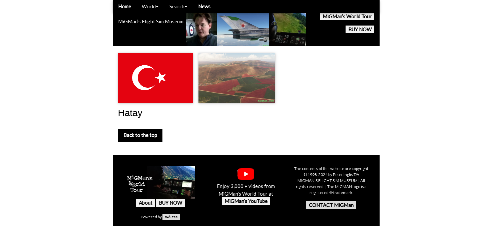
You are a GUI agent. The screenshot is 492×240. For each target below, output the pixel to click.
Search (178, 6)
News (204, 6)
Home (124, 6)
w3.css (171, 216)
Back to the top (140, 135)
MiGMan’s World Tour (347, 16)
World (150, 6)
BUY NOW (360, 29)
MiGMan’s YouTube (246, 201)
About (145, 203)
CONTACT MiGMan (331, 205)
